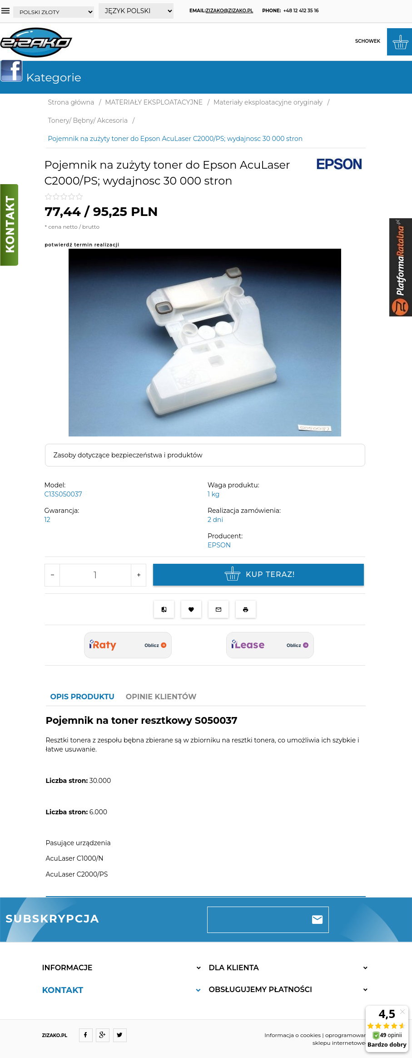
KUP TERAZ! (258, 574)
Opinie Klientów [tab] (161, 696)
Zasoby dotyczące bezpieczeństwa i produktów (128, 455)
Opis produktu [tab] (82, 696)
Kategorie (44, 77)
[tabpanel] (206, 802)
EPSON (219, 545)
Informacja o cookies (292, 1035)
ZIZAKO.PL (55, 1035)
